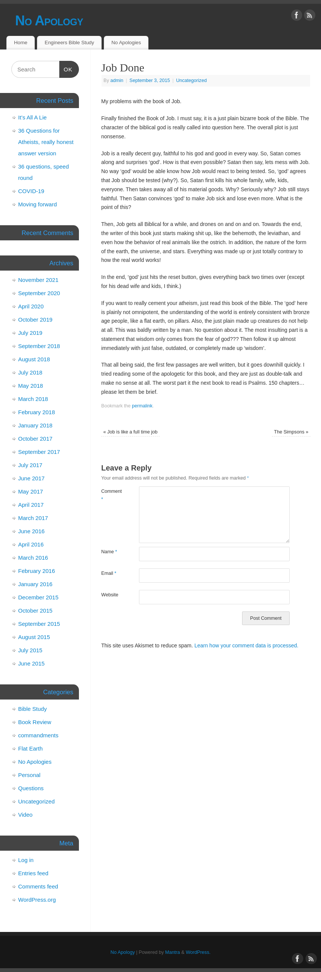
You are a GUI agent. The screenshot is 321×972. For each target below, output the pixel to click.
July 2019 (30, 333)
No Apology (49, 20)
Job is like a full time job (130, 432)
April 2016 (31, 544)
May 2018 (30, 385)
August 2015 (34, 637)
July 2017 (30, 465)
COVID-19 (31, 191)
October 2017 (35, 438)
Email (108, 573)
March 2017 (33, 518)
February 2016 (36, 571)
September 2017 (39, 452)
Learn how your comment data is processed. (246, 645)
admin (116, 80)
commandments (38, 735)
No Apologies (126, 42)
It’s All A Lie (32, 117)
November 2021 (38, 280)
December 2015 (38, 597)
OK (66, 68)
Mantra (172, 952)
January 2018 (35, 425)
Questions (31, 788)
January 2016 (35, 584)
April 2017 (31, 504)
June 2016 (31, 531)
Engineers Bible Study (69, 42)
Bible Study (32, 709)
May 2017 (30, 491)
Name (109, 551)
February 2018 (36, 412)
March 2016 (33, 557)
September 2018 (39, 346)
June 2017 (31, 478)
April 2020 (31, 306)
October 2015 (35, 610)
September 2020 (39, 293)
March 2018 (33, 399)
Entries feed (33, 873)
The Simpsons (291, 432)
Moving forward (37, 204)
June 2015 (31, 663)
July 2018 (30, 372)
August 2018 (34, 359)
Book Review (34, 722)
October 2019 (35, 319)
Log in (26, 860)
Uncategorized (191, 80)
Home (20, 42)
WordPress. (198, 952)
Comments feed (38, 886)
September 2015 (39, 624)
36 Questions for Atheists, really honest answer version (46, 141)
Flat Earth (30, 748)
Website (109, 594)
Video (25, 814)
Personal (29, 775)
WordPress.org (37, 899)
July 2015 (30, 650)
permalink (142, 406)
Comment (110, 495)
